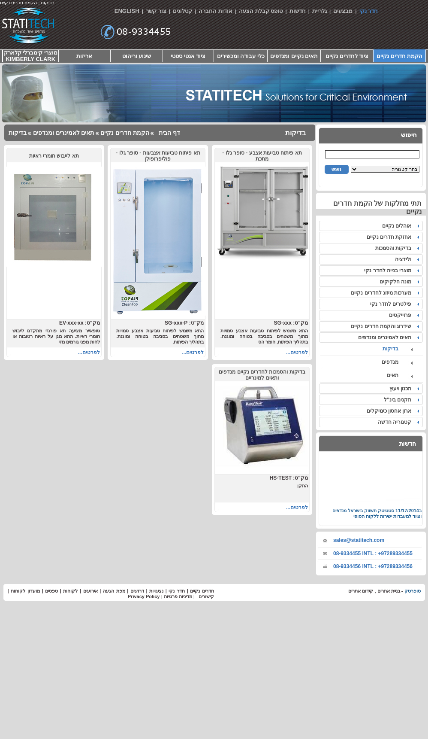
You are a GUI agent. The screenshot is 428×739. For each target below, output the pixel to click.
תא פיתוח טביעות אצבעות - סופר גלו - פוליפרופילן (158, 156)
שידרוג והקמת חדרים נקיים (382, 326)
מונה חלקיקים (397, 282)
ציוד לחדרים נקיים (347, 56)
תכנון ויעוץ (401, 389)
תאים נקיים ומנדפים (294, 56)
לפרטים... (297, 353)
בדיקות (396, 349)
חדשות (297, 11)
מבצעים (343, 11)
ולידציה (404, 259)
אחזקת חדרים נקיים (390, 237)
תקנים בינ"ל (399, 400)
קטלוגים (182, 11)
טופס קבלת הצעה (261, 11)
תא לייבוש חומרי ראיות (54, 156)
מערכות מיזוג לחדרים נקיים (382, 293)
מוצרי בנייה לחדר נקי (389, 271)
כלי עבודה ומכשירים (241, 56)
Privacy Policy (144, 596)
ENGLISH (127, 11)
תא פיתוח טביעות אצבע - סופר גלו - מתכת (261, 156)
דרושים (137, 590)
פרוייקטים (401, 315)
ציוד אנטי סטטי (188, 56)
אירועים (90, 590)
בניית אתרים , (386, 590)
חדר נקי (368, 11)
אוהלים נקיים (398, 226)
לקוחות (70, 590)
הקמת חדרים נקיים (399, 56)
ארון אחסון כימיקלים (390, 411)
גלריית (319, 11)
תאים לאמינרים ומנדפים (386, 338)
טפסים (51, 590)
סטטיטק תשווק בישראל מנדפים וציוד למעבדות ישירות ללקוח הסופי (377, 516)
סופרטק (412, 590)
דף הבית (168, 132)
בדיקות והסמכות (394, 248)
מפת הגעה (114, 590)
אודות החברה (215, 11)
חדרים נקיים (202, 590)
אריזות (84, 56)
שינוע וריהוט (136, 56)
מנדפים (396, 362)
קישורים (206, 596)
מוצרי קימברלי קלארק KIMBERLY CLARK (30, 55)
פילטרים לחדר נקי (392, 304)
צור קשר (156, 11)
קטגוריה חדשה (396, 422)
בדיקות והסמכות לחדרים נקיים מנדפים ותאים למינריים (262, 375)
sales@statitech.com (358, 540)
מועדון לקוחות (25, 590)
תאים (398, 375)
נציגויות (156, 590)
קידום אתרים (360, 590)
